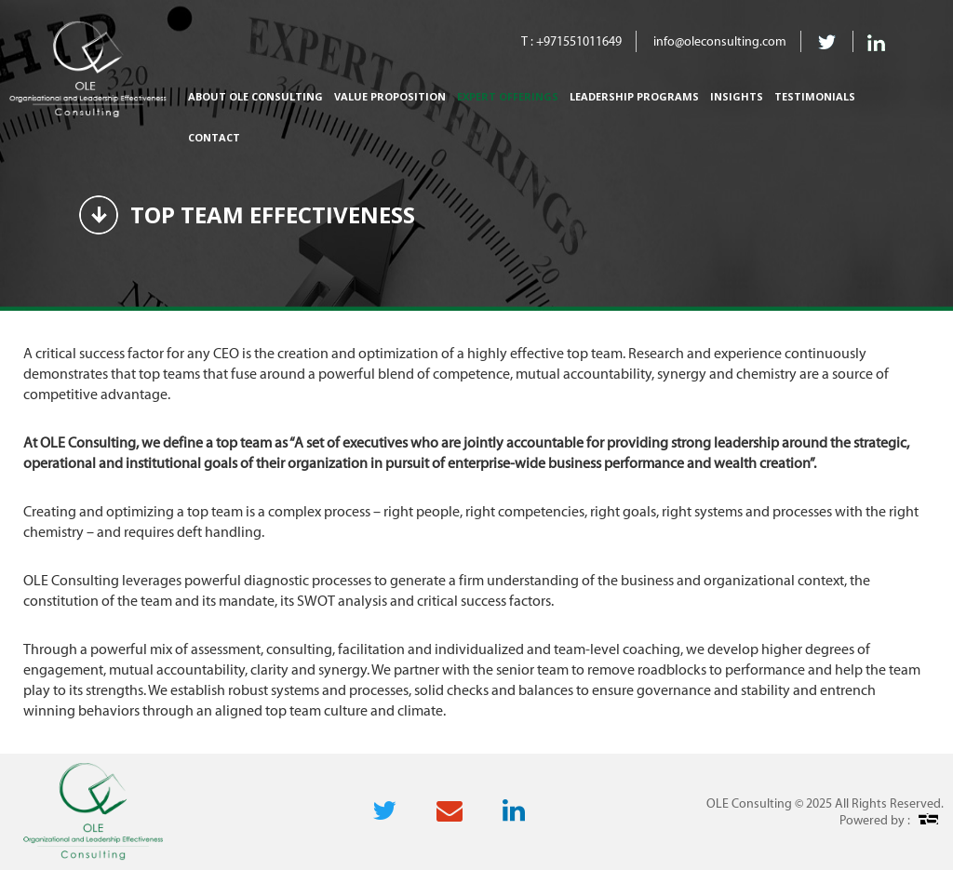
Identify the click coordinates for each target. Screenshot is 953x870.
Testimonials (814, 96)
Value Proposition (390, 96)
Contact (214, 137)
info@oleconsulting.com (719, 41)
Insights (736, 96)
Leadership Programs (634, 96)
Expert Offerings (507, 96)
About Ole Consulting (255, 96)
